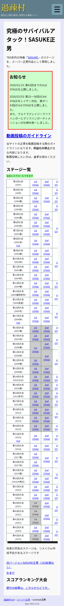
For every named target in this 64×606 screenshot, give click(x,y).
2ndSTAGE (46, 183)
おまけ (10, 573)
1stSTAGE (35, 183)
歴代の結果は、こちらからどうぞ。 (28, 588)
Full (18, 245)
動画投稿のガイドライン (29, 135)
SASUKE (33, 57)
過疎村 (13, 7)
